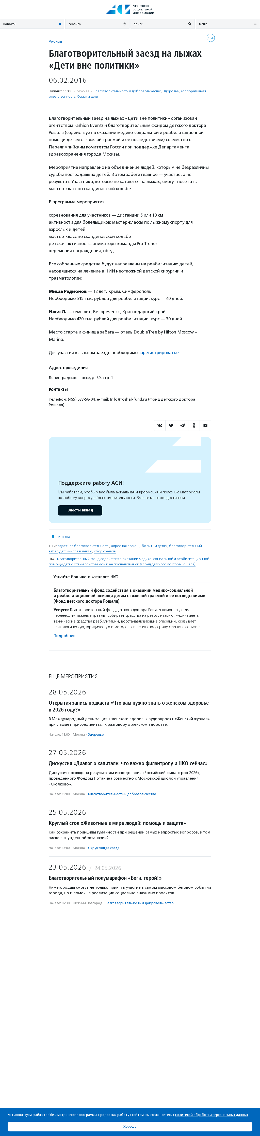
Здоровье (171, 91)
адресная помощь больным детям (139, 545)
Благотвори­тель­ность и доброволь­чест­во (127, 91)
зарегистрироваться (159, 352)
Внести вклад (80, 510)
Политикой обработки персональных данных (211, 1115)
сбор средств (105, 551)
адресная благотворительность (83, 545)
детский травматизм (75, 551)
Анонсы (55, 41)
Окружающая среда (104, 848)
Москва (63, 536)
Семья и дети (87, 96)
